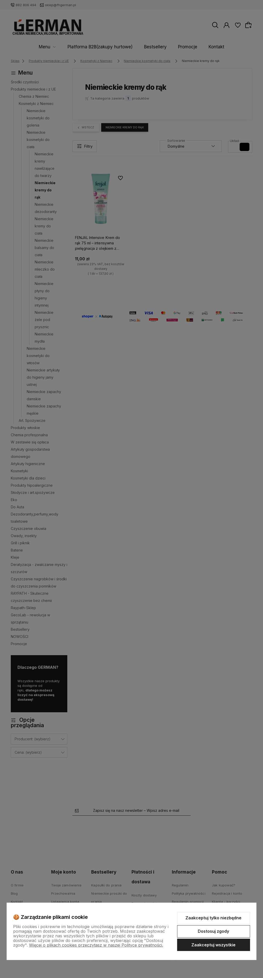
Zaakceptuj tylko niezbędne (213, 917)
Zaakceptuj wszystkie (213, 944)
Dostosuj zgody (213, 931)
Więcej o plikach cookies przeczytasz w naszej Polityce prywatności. (96, 945)
